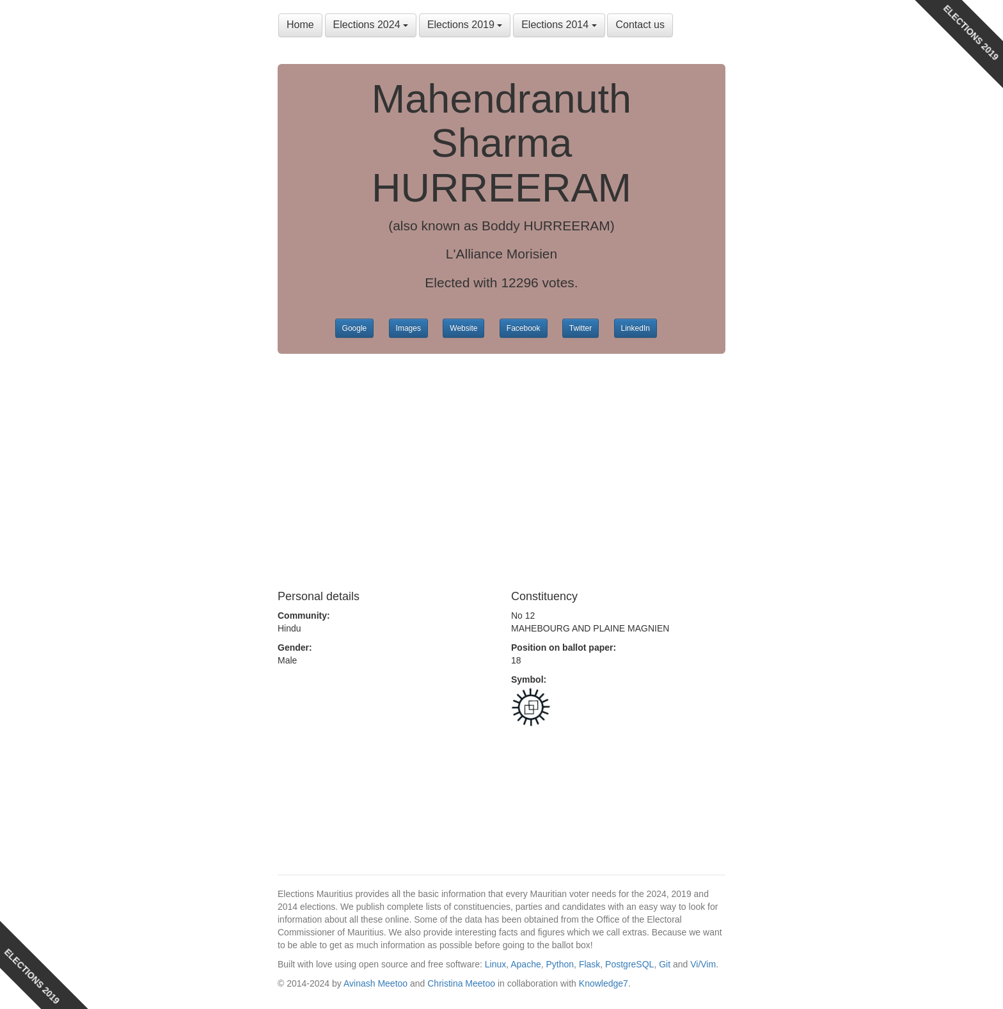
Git (664, 964)
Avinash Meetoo (375, 983)
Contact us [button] (639, 24)
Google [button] (354, 328)
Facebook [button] (524, 328)
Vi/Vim (703, 964)
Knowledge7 (603, 983)
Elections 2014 (558, 24)
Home (300, 24)
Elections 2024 (370, 24)
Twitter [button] (580, 328)
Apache (525, 964)
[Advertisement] (501, 469)
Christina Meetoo (461, 983)
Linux (495, 964)
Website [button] (463, 328)
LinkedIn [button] (635, 328)
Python (560, 964)
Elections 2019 (464, 24)
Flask (589, 964)
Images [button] (408, 328)
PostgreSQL (629, 964)
